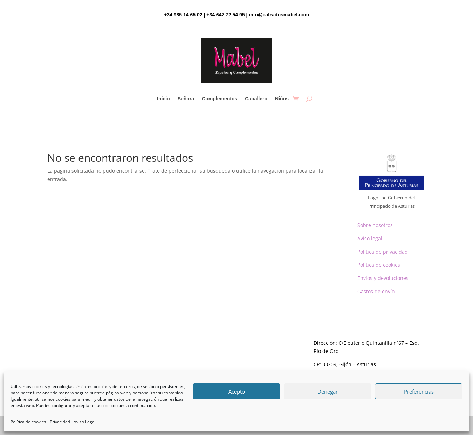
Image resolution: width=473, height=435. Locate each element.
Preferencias (419, 391)
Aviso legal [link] (369, 238)
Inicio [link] (163, 98)
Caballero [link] (256, 98)
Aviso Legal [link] (85, 422)
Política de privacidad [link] (382, 251)
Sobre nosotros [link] (375, 225)
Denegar (327, 391)
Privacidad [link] (60, 422)
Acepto (236, 391)
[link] (296, 98)
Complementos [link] (219, 98)
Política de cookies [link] (28, 422)
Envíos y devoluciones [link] (383, 278)
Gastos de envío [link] (376, 291)
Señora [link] (186, 98)
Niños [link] (282, 98)
